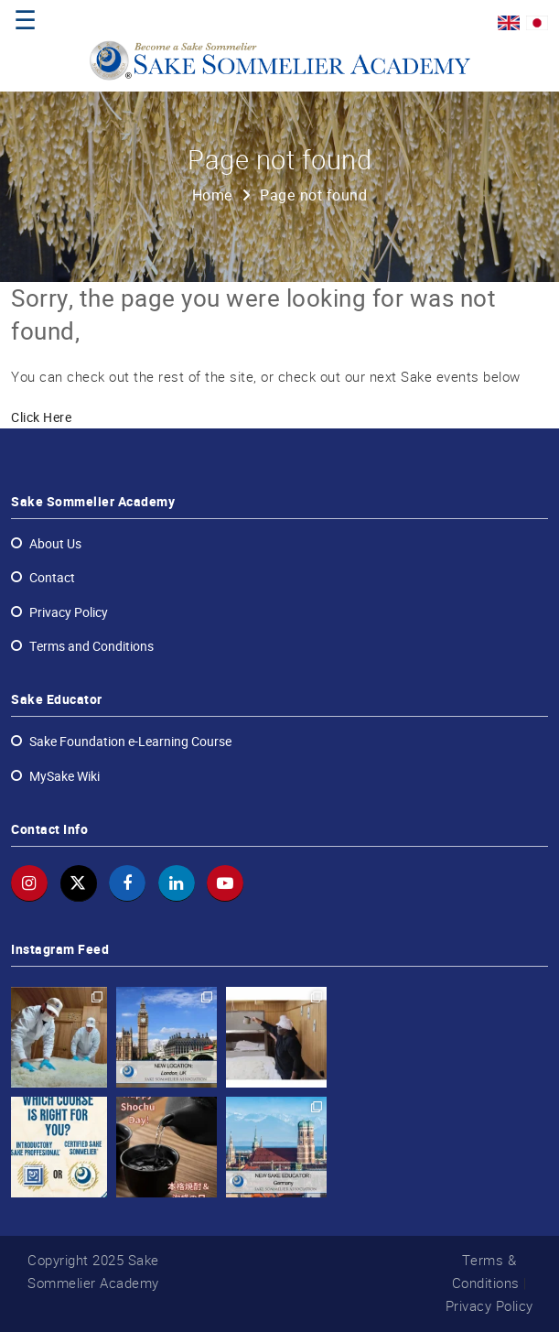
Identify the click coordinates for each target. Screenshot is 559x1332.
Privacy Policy (489, 1306)
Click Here (41, 417)
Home (212, 195)
